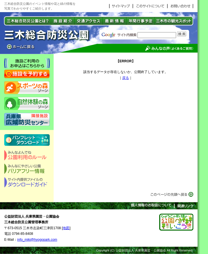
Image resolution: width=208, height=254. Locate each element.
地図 (66, 228)
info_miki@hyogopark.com (37, 240)
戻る (125, 78)
